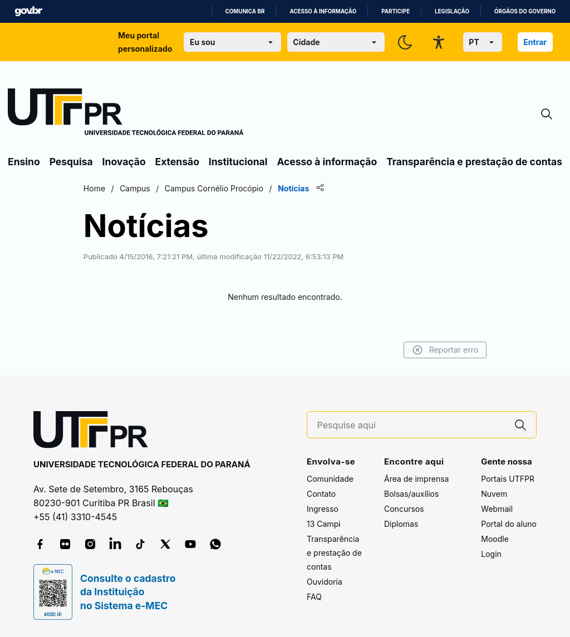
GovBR (28, 11)
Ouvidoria (324, 581)
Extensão (177, 161)
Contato (321, 493)
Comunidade (330, 478)
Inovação (124, 161)
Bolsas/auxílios (411, 493)
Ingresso (322, 508)
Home (96, 188)
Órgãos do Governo (525, 11)
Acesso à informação (322, 11)
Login (491, 554)
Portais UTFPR (507, 478)
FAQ (314, 596)
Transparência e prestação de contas (474, 161)
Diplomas (401, 524)
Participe (395, 11)
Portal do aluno (509, 524)
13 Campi (324, 524)
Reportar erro (443, 349)
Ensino (24, 161)
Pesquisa (71, 161)
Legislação (452, 11)
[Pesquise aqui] (411, 425)
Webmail (497, 508)
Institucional (238, 161)
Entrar (535, 42)
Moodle (495, 539)
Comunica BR (245, 11)
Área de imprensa (416, 478)
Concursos (404, 508)
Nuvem (494, 493)
